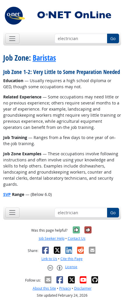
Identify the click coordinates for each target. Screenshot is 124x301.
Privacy (65, 288)
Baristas (44, 58)
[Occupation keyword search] (81, 39)
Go (113, 38)
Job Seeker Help (51, 238)
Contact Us (76, 238)
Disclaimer (83, 288)
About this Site (44, 288)
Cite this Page (71, 258)
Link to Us (49, 258)
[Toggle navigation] (12, 38)
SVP (7, 194)
